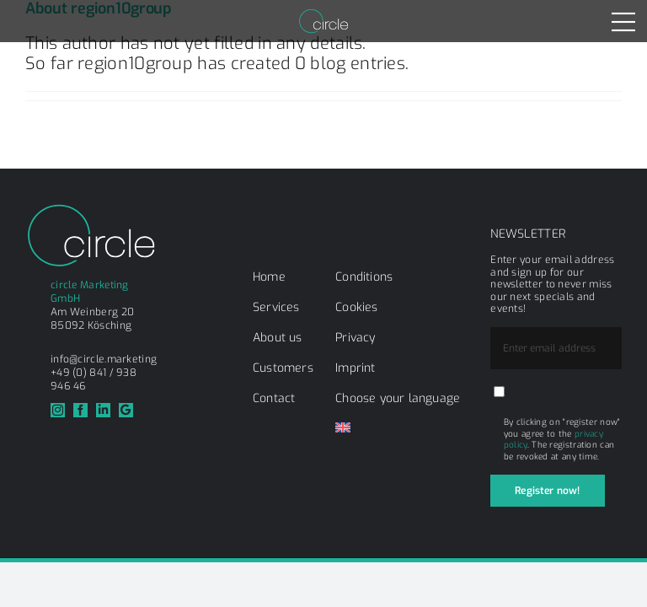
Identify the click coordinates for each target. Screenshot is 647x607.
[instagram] (58, 410)
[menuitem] (343, 429)
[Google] (126, 410)
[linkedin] (103, 410)
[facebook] (80, 410)
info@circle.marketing (104, 359)
